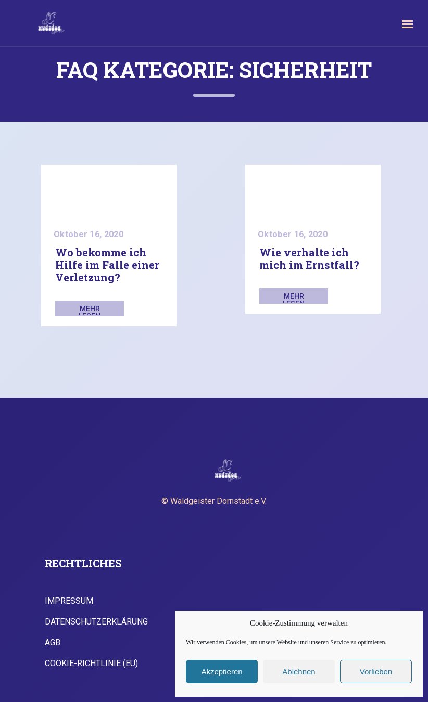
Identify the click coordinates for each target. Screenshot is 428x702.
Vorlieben (376, 671)
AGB (52, 643)
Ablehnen (298, 671)
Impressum (69, 601)
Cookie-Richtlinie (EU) (91, 663)
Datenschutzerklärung (96, 622)
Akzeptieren (221, 671)
